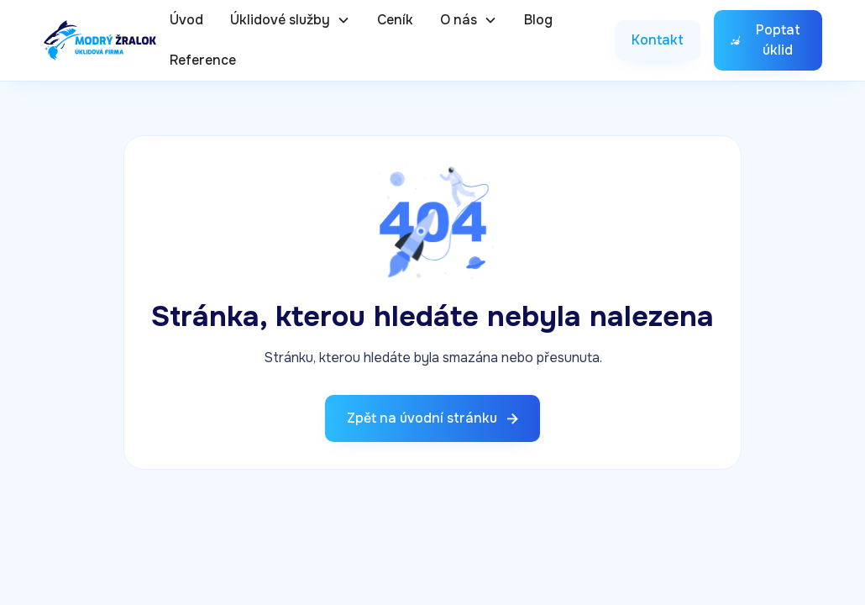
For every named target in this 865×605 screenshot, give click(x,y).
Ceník (395, 20)
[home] (100, 40)
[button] (290, 20)
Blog (538, 20)
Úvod (186, 20)
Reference (203, 60)
